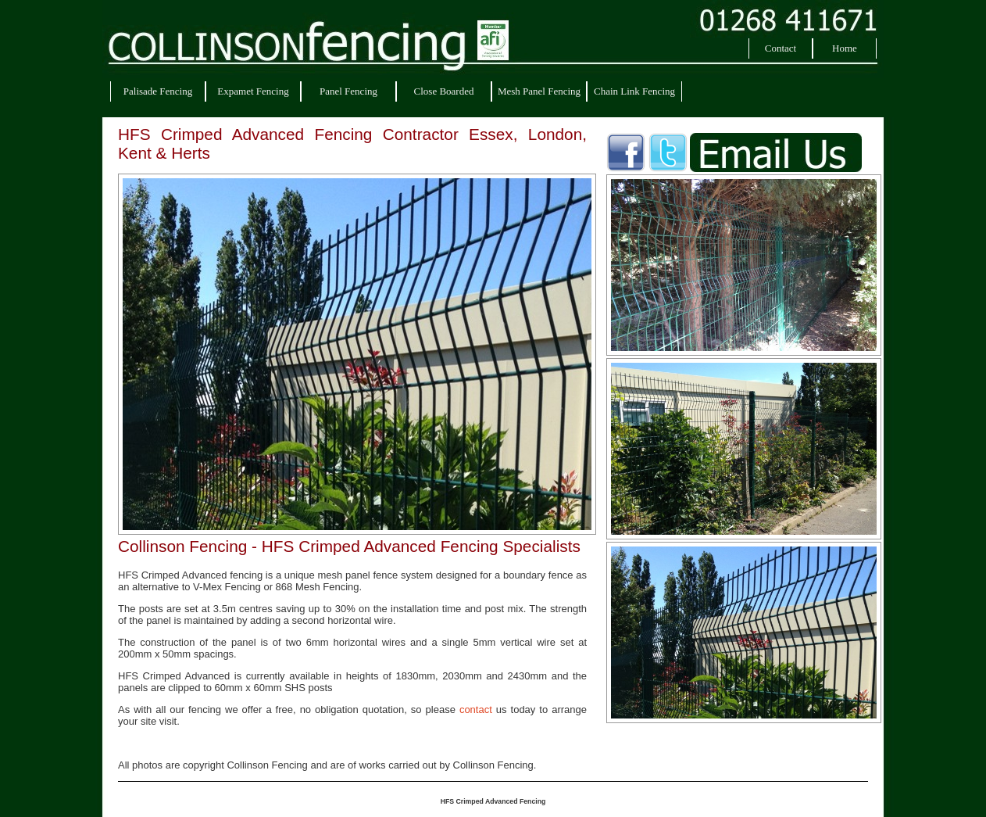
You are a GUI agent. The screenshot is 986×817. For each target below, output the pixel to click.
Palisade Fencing (157, 91)
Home (844, 48)
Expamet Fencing (252, 91)
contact (475, 709)
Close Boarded (444, 91)
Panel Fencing (348, 91)
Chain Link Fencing (634, 91)
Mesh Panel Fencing (539, 91)
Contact (780, 48)
